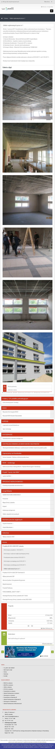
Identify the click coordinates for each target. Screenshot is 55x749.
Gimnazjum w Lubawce (9, 695)
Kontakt (5, 676)
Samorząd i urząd (8, 669)
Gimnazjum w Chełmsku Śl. (10, 701)
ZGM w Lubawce (8, 687)
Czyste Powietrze (7, 523)
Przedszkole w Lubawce (9, 691)
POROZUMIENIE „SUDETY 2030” (11, 592)
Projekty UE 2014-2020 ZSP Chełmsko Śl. (14, 572)
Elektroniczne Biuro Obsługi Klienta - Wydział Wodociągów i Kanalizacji (21, 466)
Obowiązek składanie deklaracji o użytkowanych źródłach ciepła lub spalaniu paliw (25, 448)
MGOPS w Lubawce (8, 685)
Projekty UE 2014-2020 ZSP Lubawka (13, 546)
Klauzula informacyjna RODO (10, 412)
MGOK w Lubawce (8, 683)
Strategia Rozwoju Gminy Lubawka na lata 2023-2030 (17, 599)
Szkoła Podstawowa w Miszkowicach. (13, 703)
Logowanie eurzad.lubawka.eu (11, 425)
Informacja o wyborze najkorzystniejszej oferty (16, 553)
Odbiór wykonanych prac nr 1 (17, 18)
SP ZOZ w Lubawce (8, 689)
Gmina (6, 18)
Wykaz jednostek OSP (8, 576)
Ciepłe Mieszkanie (7, 527)
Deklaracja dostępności (9, 510)
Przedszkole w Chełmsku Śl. (10, 697)
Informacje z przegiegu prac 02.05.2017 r (15, 561)
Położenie (5, 498)
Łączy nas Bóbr (7, 476)
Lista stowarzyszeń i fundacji (10, 402)
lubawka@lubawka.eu (13, 716)
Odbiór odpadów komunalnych (11, 514)
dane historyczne (46, 628)
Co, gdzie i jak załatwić (9, 667)
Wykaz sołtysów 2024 (8, 536)
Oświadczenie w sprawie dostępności (13, 438)
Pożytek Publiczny (7, 588)
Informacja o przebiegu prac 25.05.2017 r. (15, 565)
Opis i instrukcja (7, 429)
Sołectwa (6, 674)
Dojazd (4, 506)
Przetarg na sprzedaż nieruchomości (13, 485)
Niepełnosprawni (7, 584)
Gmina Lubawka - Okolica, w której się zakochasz (16, 457)
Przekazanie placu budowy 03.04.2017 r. (14, 557)
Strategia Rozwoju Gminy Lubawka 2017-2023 (15, 595)
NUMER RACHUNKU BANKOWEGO (12, 495)
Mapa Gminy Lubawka (9, 502)
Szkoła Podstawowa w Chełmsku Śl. (12, 699)
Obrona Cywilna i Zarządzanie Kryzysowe (14, 580)
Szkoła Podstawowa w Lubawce (11, 693)
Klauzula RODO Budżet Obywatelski (12, 415)
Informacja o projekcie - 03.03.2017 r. (14, 550)
